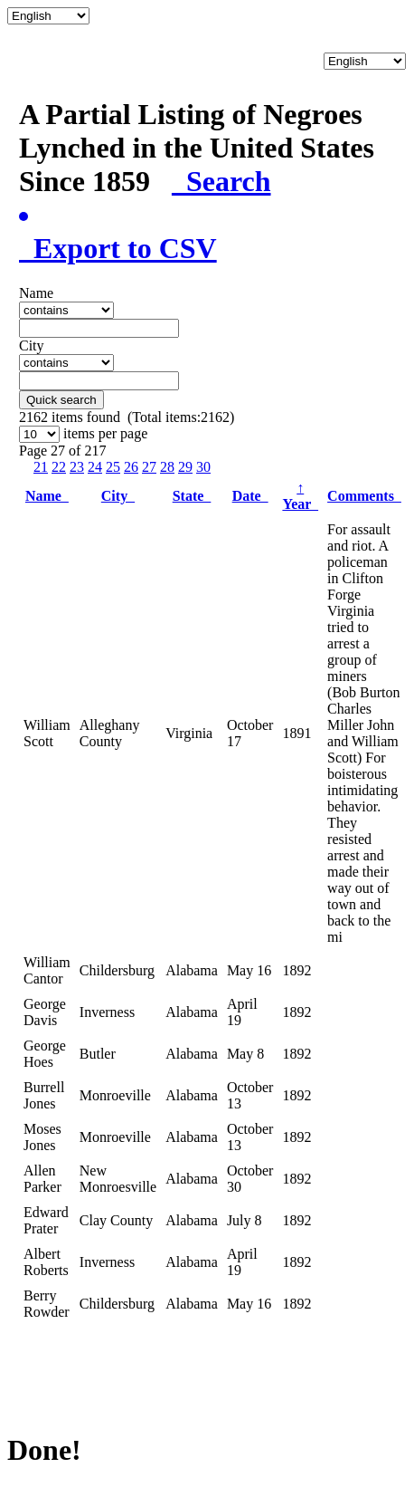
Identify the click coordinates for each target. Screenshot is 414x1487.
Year (300, 496)
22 (59, 467)
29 (185, 467)
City (118, 496)
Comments (364, 496)
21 (40, 467)
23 (77, 467)
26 (131, 467)
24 (95, 467)
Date (250, 496)
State (192, 496)
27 (149, 467)
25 (113, 467)
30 (203, 467)
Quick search (61, 400)
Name (47, 496)
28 (167, 467)
